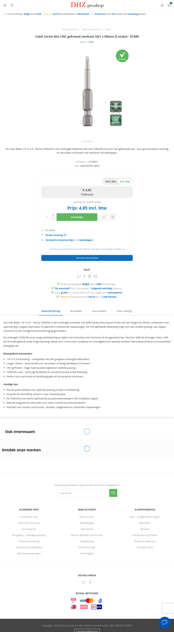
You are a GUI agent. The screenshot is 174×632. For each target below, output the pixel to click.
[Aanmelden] (83, 487)
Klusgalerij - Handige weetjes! (29, 529)
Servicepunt (29, 523)
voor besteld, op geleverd (120, 14)
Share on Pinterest (90, 270)
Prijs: (72, 208)
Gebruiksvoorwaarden (29, 541)
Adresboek (87, 523)
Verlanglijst (87, 547)
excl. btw (111, 181)
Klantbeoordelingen (29, 547)
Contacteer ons (29, 510)
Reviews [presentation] (76, 305)
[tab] (51, 305)
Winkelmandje (87, 541)
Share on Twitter (79, 270)
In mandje (77, 217)
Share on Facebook (84, 270)
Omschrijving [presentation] (50, 305)
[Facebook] (90, 576)
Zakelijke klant (145, 541)
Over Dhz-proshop (29, 517)
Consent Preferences (87, 625)
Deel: (87, 263)
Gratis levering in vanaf (24, 14)
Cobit (91, 42)
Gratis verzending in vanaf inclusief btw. (88, 278)
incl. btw (125, 181)
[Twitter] (83, 576)
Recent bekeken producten (87, 529)
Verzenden (113, 487)
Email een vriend (95, 271)
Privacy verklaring (29, 535)
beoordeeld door (71, 14)
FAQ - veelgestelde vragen (145, 510)
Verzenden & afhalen (145, 529)
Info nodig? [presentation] (125, 305)
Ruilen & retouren (144, 535)
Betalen (145, 523)
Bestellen (145, 517)
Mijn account (87, 510)
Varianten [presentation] (99, 305)
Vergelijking (87, 535)
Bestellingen (87, 517)
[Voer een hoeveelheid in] (46, 217)
